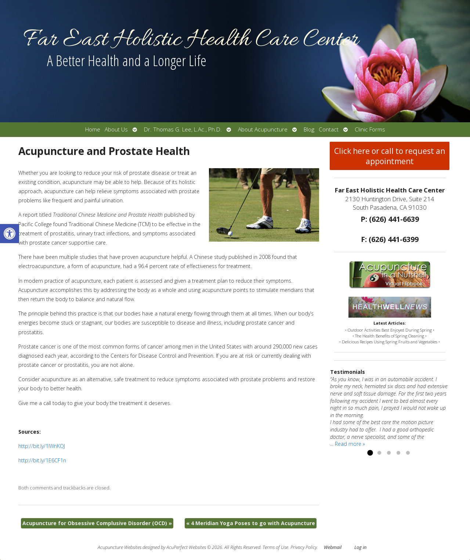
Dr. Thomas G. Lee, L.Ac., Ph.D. (183, 129)
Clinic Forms (370, 129)
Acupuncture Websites (119, 547)
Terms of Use (275, 547)
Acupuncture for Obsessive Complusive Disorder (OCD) (97, 523)
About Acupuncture (263, 129)
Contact (329, 129)
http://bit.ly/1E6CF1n (42, 460)
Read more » (350, 443)
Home (92, 129)
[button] (9, 233)
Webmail (332, 547)
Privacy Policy (303, 547)
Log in (360, 547)
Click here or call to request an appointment (389, 156)
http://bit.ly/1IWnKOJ (41, 445)
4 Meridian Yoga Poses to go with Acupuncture (250, 523)
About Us (116, 129)
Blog (309, 129)
